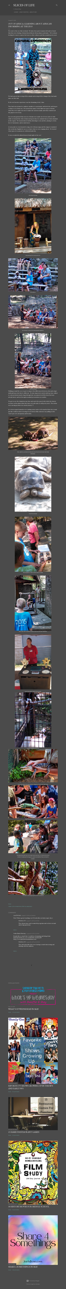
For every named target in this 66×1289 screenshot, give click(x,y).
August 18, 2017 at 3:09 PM (33, 942)
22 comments (15, 1135)
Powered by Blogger (33, 1281)
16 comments (15, 1209)
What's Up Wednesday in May (23, 1009)
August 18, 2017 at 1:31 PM (32, 933)
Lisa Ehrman (17, 915)
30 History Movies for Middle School (28, 1206)
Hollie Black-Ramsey (19, 933)
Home (15, 12)
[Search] (57, 4)
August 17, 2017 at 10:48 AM (28, 915)
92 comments (15, 1091)
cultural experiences (17, 906)
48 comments (15, 1270)
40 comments (16, 1012)
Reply (15, 930)
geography (29, 906)
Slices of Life (24, 5)
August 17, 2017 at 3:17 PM (32, 920)
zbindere (37, 1284)
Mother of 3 (22, 921)
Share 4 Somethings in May (23, 1266)
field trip (24, 906)
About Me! (32, 12)
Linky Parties (23, 12)
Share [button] (9, 904)
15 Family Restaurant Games (23, 1132)
